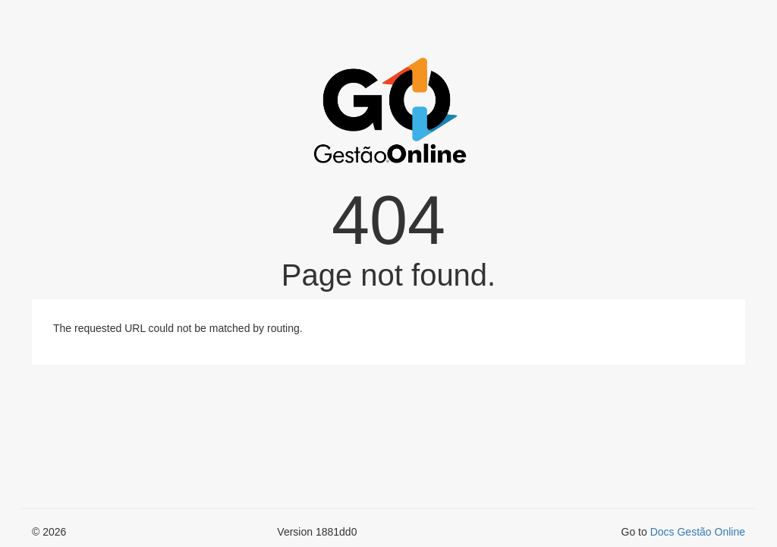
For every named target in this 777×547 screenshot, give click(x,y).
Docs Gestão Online (697, 532)
